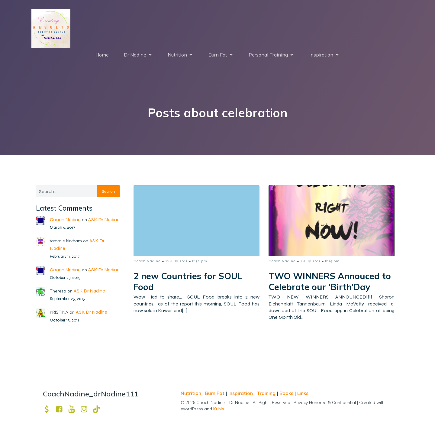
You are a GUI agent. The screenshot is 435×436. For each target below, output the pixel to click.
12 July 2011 (176, 261)
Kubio (218, 409)
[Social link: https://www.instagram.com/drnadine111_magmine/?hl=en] (86, 409)
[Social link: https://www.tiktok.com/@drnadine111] (98, 409)
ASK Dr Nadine (104, 219)
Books (286, 393)
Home (102, 55)
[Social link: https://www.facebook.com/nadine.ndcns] (61, 409)
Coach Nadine (65, 219)
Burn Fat (215, 393)
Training (266, 393)
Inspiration (240, 393)
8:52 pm (199, 261)
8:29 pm (332, 261)
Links (302, 393)
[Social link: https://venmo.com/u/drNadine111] (49, 409)
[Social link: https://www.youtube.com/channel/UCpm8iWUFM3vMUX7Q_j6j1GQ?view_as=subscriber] (74, 409)
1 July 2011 (310, 261)
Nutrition (191, 393)
